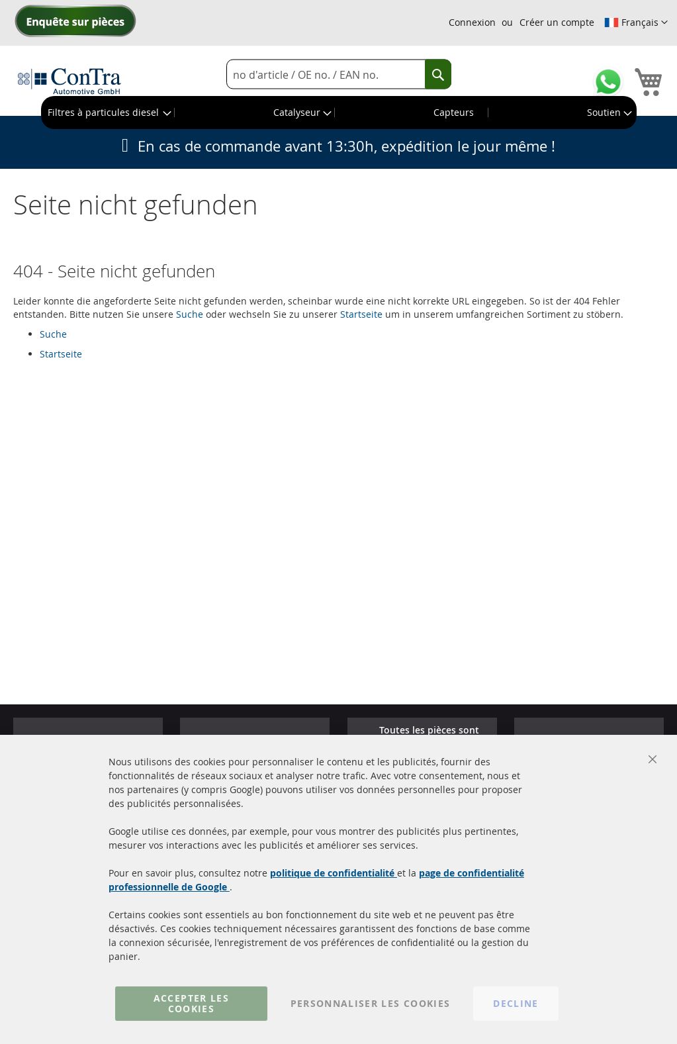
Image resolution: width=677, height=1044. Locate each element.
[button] (636, 22)
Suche (189, 314)
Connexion (472, 22)
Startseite (361, 314)
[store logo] (69, 80)
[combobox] (338, 74)
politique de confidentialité (333, 873)
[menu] (339, 112)
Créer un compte (556, 22)
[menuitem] (108, 112)
